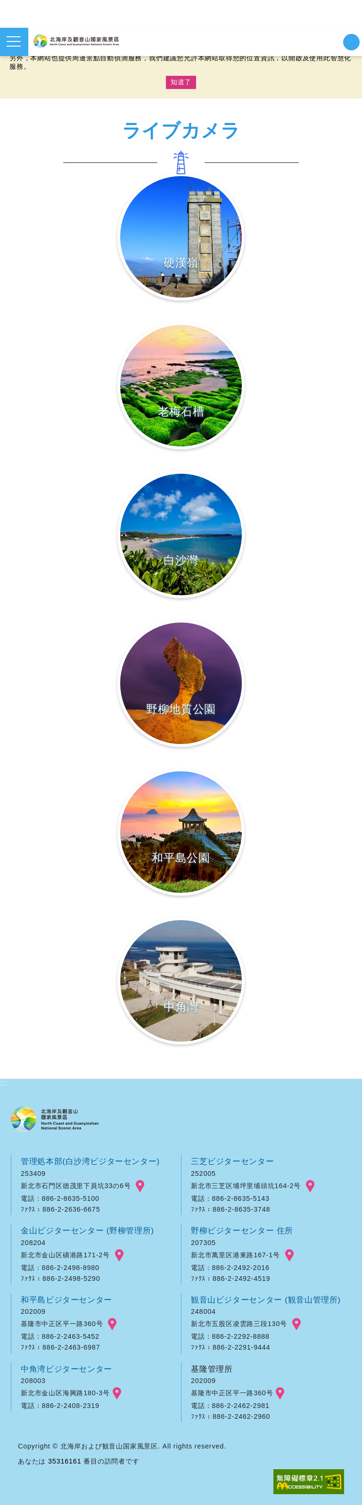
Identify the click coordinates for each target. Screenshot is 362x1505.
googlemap (140, 1186)
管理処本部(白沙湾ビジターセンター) (91, 1161)
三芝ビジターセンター (233, 1161)
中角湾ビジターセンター (67, 1369)
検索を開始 (351, 42)
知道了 (181, 82)
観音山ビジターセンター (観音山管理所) (266, 1299)
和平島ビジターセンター (67, 1299)
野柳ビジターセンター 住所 (242, 1230)
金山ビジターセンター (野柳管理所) (88, 1230)
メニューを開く (14, 41)
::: (4, 1083)
